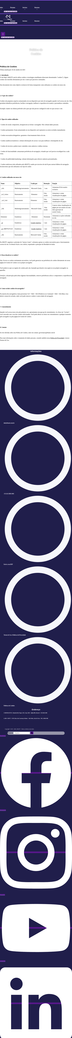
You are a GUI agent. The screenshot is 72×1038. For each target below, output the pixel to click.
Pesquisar (10, 733)
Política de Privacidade (57, 338)
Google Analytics (36, 223)
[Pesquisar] (31, 733)
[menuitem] (13, 8)
